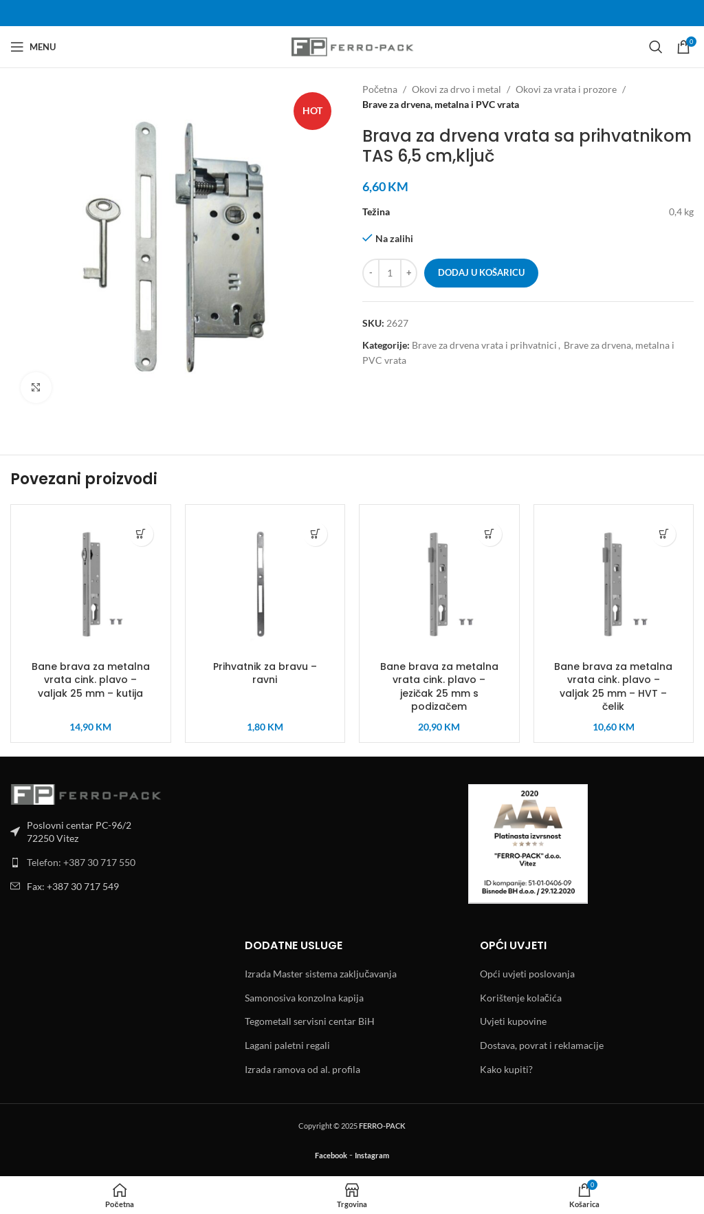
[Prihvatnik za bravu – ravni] (265, 584)
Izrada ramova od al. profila (302, 1069)
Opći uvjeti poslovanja (527, 973)
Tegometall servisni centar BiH (310, 1021)
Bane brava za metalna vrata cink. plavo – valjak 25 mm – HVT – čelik (613, 687)
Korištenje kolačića (521, 998)
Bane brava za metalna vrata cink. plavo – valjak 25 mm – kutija (91, 680)
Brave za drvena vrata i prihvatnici (484, 345)
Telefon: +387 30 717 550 (81, 862)
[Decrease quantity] (371, 273)
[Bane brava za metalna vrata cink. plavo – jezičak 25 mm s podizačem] (439, 584)
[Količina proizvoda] (390, 273)
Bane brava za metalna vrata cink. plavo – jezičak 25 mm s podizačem (439, 687)
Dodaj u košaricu (481, 272)
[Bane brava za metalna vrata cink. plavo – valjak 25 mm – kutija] (90, 584)
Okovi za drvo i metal (456, 89)
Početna (379, 89)
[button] (141, 534)
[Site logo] (352, 46)
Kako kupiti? (506, 1069)
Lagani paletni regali (287, 1045)
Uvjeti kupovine (513, 1021)
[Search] (656, 47)
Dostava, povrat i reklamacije (542, 1045)
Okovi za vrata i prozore (566, 89)
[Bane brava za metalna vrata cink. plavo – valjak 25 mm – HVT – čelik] (613, 584)
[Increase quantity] (408, 273)
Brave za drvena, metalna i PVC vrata (440, 104)
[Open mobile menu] (33, 47)
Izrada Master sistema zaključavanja (321, 973)
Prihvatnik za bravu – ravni (265, 673)
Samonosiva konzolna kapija (304, 998)
